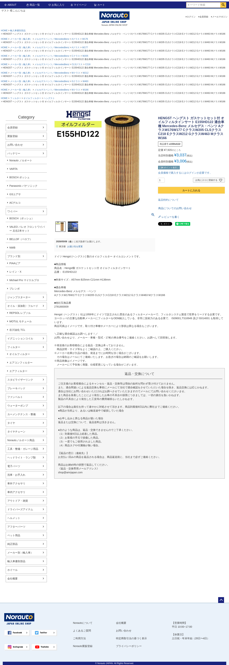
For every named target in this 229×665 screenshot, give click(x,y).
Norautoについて (82, 622)
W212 (85, 73)
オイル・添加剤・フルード (22, 305)
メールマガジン (220, 16)
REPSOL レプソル (20, 312)
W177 (85, 47)
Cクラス (76, 56)
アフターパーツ (16, 526)
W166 (85, 89)
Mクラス (76, 73)
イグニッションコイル (20, 338)
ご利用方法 (79, 638)
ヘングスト (49, 98)
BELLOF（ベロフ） (20, 239)
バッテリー (13, 153)
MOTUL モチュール (20, 321)
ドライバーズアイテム (20, 509)
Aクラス (75, 39)
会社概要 (12, 578)
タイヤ (11, 422)
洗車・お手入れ (16, 474)
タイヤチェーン (16, 431)
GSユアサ (15, 194)
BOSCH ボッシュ (19, 177)
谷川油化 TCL (17, 329)
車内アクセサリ (16, 492)
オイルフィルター (32, 98)
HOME (4, 30)
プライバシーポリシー (129, 646)
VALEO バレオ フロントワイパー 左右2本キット (27, 228)
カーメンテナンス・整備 (21, 414)
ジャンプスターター (19, 297)
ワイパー (12, 211)
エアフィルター (18, 371)
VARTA (13, 168)
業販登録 (12, 136)
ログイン (191, 16)
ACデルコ (15, 202)
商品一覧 (33, 4)
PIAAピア (14, 263)
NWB (12, 247)
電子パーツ (13, 466)
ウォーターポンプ (17, 405)
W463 (85, 81)
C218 (87, 64)
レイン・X (15, 271)
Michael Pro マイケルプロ (24, 280)
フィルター (15, 98)
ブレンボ (14, 288)
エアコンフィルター (21, 362)
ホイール (12, 569)
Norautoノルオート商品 (21, 440)
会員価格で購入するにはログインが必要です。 (185, 172)
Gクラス (76, 81)
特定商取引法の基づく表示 (131, 638)
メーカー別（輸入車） (21, 39)
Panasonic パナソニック (23, 185)
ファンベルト (15, 397)
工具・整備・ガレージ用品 (22, 448)
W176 (85, 39)
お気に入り (56, 4)
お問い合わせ (15, 144)
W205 (85, 56)
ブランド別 (13, 256)
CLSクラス (77, 64)
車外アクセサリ (16, 483)
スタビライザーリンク (20, 379)
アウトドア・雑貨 (17, 500)
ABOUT (10, 4)
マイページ (78, 4)
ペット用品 (13, 535)
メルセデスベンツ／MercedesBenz (52, 39)
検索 (223, 5)
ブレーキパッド (16, 388)
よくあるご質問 (82, 630)
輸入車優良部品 (18, 30)
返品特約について (168, 199)
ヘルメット (13, 518)
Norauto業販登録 (82, 646)
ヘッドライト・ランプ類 (21, 457)
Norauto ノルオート (20, 160)
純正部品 (12, 543)
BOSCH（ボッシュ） (21, 218)
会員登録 (203, 16)
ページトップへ (221, 600)
